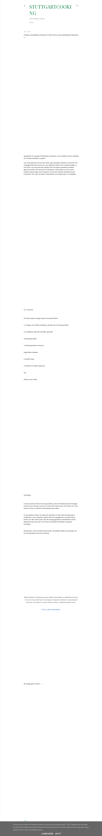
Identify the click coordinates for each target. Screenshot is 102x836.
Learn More (47, 834)
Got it (58, 834)
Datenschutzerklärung (55, 22)
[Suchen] (77, 5)
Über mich (33, 22)
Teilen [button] (25, 821)
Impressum (42, 22)
